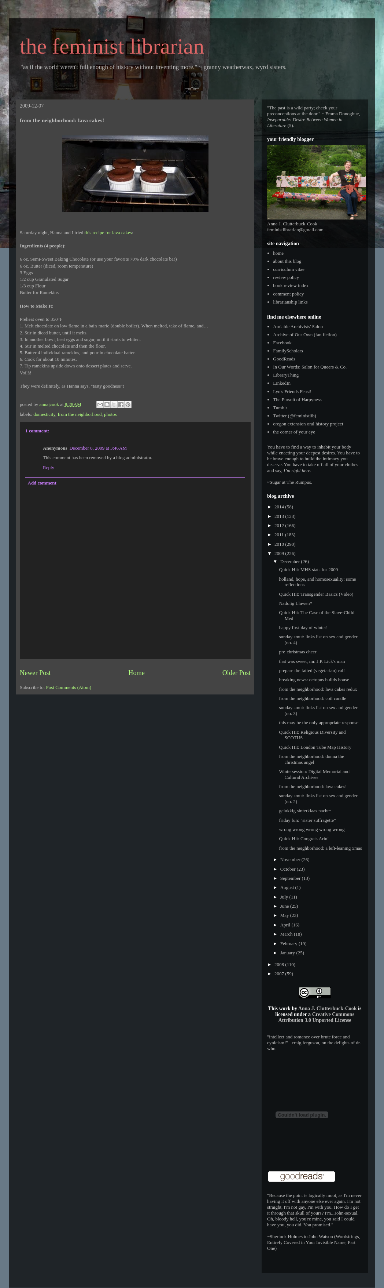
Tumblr (280, 407)
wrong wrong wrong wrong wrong (311, 829)
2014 (279, 506)
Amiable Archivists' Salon (298, 326)
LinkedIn (282, 383)
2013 (279, 516)
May (285, 915)
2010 (279, 544)
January (288, 952)
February (289, 943)
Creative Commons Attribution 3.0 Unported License (316, 1017)
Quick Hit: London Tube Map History (315, 747)
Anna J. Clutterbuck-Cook (327, 1008)
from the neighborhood (80, 414)
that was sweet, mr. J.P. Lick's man (312, 661)
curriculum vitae (288, 269)
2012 (279, 525)
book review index (291, 285)
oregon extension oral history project (308, 424)
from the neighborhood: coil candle (312, 698)
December (290, 561)
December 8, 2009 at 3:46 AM (98, 448)
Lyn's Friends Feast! (292, 391)
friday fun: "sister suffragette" (307, 820)
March (287, 934)
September (291, 878)
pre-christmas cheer (297, 651)
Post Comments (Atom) (69, 687)
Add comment (42, 483)
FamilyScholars (288, 350)
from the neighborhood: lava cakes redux (318, 689)
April (286, 925)
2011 (279, 534)
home (278, 253)
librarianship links (290, 302)
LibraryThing (286, 375)
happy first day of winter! (303, 627)
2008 (279, 964)
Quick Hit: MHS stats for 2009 (308, 569)
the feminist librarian (112, 46)
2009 (279, 553)
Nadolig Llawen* (295, 603)
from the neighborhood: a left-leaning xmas (320, 848)
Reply (48, 467)
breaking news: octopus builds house (314, 679)
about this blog (287, 261)
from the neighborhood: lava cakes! (313, 786)
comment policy (288, 294)
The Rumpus (299, 482)
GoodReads (284, 359)
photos (110, 414)
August (287, 887)
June (285, 906)
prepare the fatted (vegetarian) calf (312, 670)
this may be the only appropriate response (318, 722)
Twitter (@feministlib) (294, 415)
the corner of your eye (294, 432)
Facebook (282, 342)
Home (136, 672)
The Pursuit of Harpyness (297, 399)
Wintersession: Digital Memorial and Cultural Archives (314, 774)
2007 (279, 973)
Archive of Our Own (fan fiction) (305, 334)
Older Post (236, 672)
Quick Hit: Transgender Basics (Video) (316, 594)
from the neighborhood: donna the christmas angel (311, 759)
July (284, 897)
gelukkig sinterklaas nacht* (305, 810)
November (291, 859)
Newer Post (35, 672)
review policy (286, 277)
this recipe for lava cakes (108, 232)
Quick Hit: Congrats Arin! (304, 838)
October (288, 869)
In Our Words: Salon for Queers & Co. (310, 367)
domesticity (44, 414)
